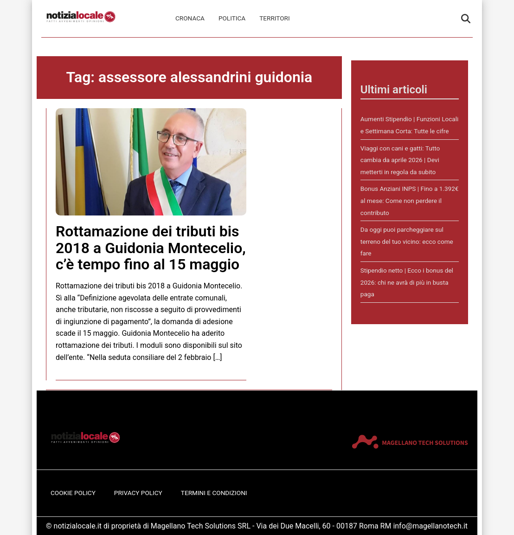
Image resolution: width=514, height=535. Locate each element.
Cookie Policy (73, 492)
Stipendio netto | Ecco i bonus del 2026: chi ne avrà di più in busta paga (406, 282)
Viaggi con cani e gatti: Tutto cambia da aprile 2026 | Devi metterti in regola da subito (400, 160)
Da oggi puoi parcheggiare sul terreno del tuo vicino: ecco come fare (406, 241)
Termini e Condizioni (214, 492)
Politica (231, 18)
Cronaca (190, 18)
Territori (274, 18)
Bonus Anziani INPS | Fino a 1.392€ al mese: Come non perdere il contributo (409, 200)
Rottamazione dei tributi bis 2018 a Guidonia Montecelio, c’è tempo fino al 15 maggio (151, 247)
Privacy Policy (138, 492)
